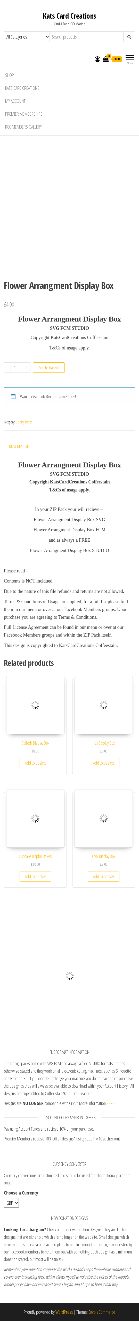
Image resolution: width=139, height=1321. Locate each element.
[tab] (23, 446)
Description (19, 446)
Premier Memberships (24, 114)
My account (15, 101)
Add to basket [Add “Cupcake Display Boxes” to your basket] (35, 876)
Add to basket (48, 367)
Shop (9, 75)
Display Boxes (24, 422)
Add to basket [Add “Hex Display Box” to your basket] (103, 763)
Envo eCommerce (101, 1312)
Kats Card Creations (69, 16)
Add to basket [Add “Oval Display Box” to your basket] (103, 876)
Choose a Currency (21, 1193)
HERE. (111, 1103)
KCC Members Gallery (23, 127)
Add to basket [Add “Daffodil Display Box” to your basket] (35, 763)
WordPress (64, 1312)
